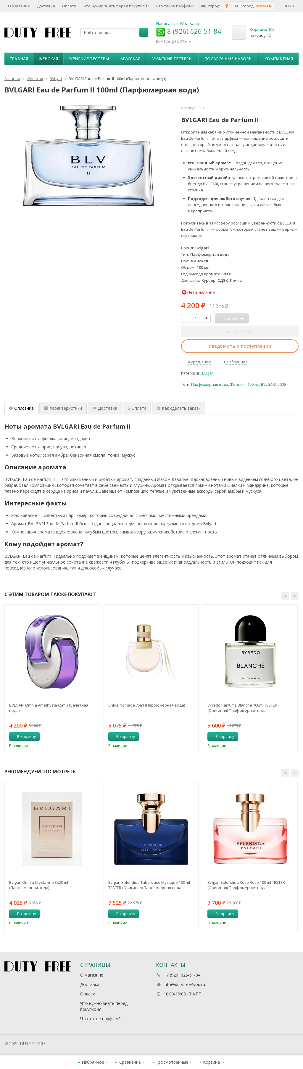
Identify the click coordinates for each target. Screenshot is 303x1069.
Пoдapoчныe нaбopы (228, 58)
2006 (282, 384)
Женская (48, 58)
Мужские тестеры (172, 58)
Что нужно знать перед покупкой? (116, 6)
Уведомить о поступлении (239, 346)
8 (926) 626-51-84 (188, 31)
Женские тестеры (89, 58)
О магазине (19, 6)
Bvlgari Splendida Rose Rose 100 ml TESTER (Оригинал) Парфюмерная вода (246, 885)
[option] (51, 678)
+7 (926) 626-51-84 (182, 975)
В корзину (23, 736)
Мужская (130, 58)
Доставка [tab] (104, 408)
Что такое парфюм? (175, 6)
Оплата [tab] (137, 408)
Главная (18, 58)
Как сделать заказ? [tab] (178, 408)
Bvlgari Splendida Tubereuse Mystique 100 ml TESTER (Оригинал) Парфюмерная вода (149, 885)
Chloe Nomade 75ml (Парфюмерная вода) (146, 705)
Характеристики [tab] (63, 408)
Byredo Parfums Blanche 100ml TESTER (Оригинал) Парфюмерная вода (242, 707)
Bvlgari (208, 373)
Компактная (278, 58)
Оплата (69, 6)
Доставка (46, 6)
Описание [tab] (21, 408)
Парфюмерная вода (209, 384)
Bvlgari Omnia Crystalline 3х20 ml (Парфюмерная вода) (38, 885)
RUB (289, 6)
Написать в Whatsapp (177, 23)
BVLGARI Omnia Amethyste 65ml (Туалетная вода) (48, 707)
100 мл (253, 384)
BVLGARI (268, 384)
